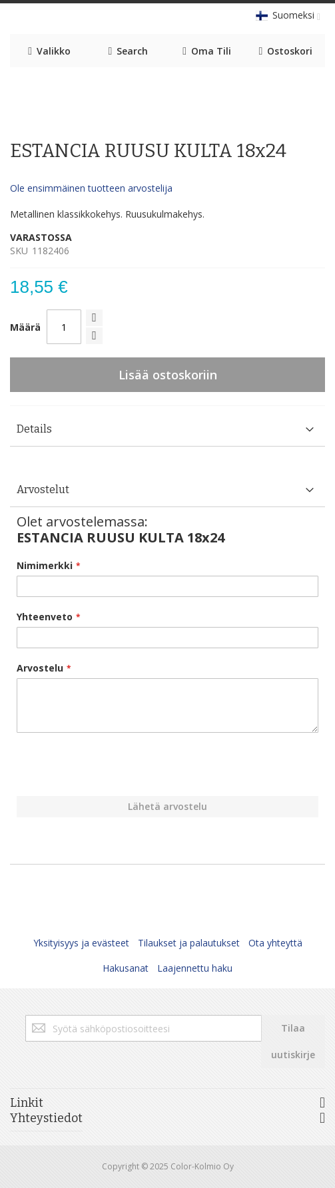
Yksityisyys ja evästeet (81, 942)
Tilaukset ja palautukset (189, 942)
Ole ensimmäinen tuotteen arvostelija (91, 188)
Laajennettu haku (194, 968)
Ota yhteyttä (275, 942)
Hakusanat (126, 968)
